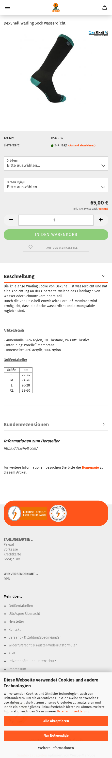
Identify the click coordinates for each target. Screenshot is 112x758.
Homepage (90, 467)
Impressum (17, 669)
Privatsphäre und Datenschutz (32, 661)
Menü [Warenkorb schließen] (7, 7)
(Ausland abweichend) (82, 145)
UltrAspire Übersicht (24, 614)
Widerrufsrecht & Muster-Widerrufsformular (43, 645)
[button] (11, 220)
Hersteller (16, 621)
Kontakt (15, 630)
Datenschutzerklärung (73, 711)
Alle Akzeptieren (56, 721)
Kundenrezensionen (26, 424)
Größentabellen (21, 606)
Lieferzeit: (11, 145)
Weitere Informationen (56, 748)
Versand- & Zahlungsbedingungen (35, 637)
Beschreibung (19, 276)
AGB (12, 653)
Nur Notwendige (56, 735)
